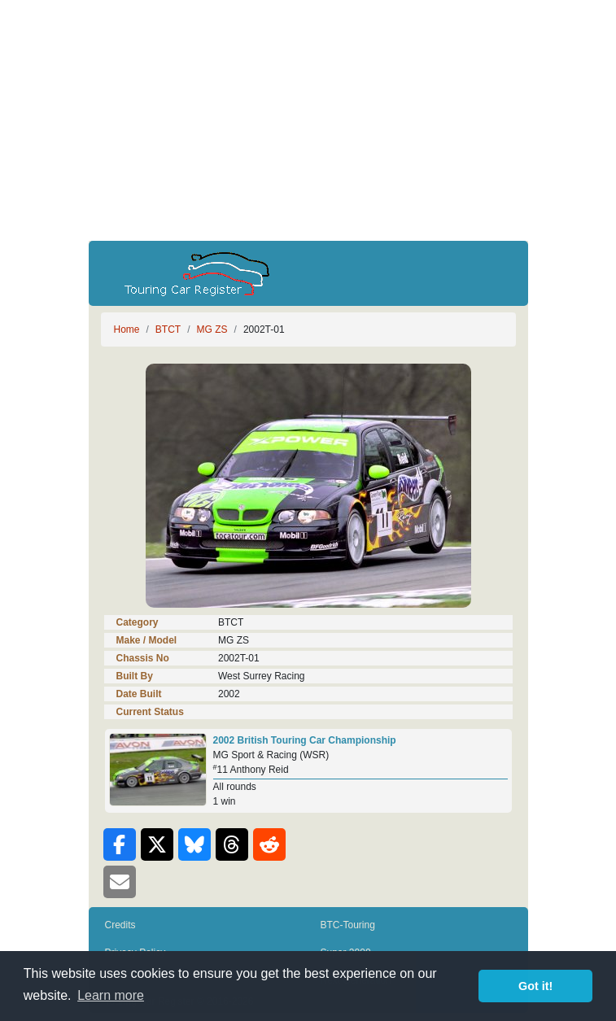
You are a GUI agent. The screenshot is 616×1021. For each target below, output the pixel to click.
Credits (120, 925)
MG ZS (212, 329)
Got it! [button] (535, 986)
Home (127, 329)
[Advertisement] (308, 120)
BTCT (168, 329)
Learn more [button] (110, 995)
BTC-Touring (348, 925)
